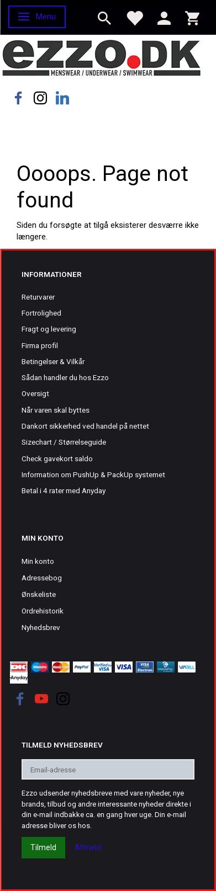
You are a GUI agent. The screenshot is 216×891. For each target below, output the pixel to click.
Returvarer (38, 296)
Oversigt (35, 393)
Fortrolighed (41, 312)
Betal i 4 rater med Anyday (64, 490)
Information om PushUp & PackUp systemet (93, 474)
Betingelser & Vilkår (53, 361)
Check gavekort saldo (57, 458)
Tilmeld (43, 847)
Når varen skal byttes (55, 410)
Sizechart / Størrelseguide (64, 442)
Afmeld (88, 847)
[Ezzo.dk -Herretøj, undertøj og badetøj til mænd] (101, 57)
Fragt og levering (49, 328)
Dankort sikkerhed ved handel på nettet (85, 426)
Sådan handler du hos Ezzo (65, 377)
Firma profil (40, 345)
